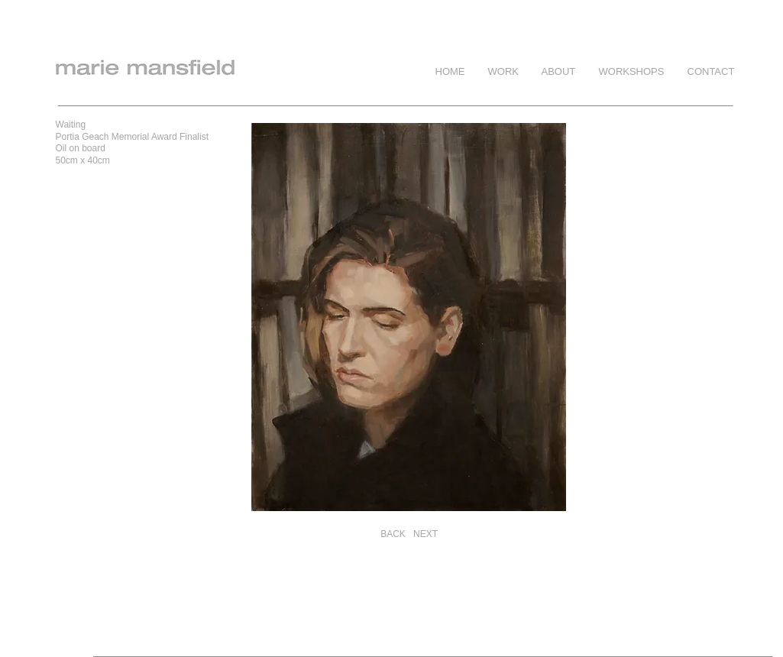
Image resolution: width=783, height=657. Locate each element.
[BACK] (393, 534)
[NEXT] (426, 534)
